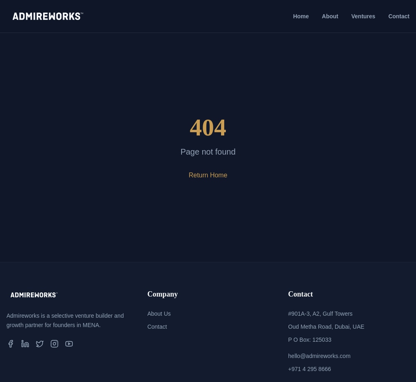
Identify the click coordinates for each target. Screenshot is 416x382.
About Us (159, 313)
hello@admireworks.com (319, 356)
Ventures (363, 16)
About (330, 16)
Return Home (207, 175)
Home (301, 16)
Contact (399, 16)
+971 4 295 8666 (309, 369)
